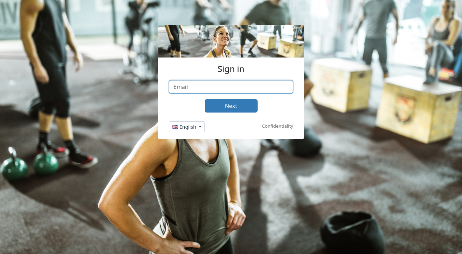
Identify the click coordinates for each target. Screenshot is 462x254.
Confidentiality (277, 126)
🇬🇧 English (184, 126)
